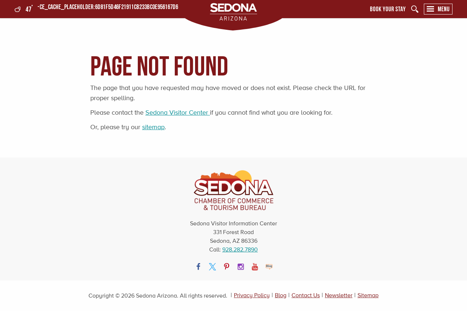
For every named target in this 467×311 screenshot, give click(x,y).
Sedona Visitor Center (177, 112)
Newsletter (338, 295)
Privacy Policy (252, 295)
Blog (280, 295)
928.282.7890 (240, 249)
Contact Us (306, 295)
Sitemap (368, 295)
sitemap (153, 127)
